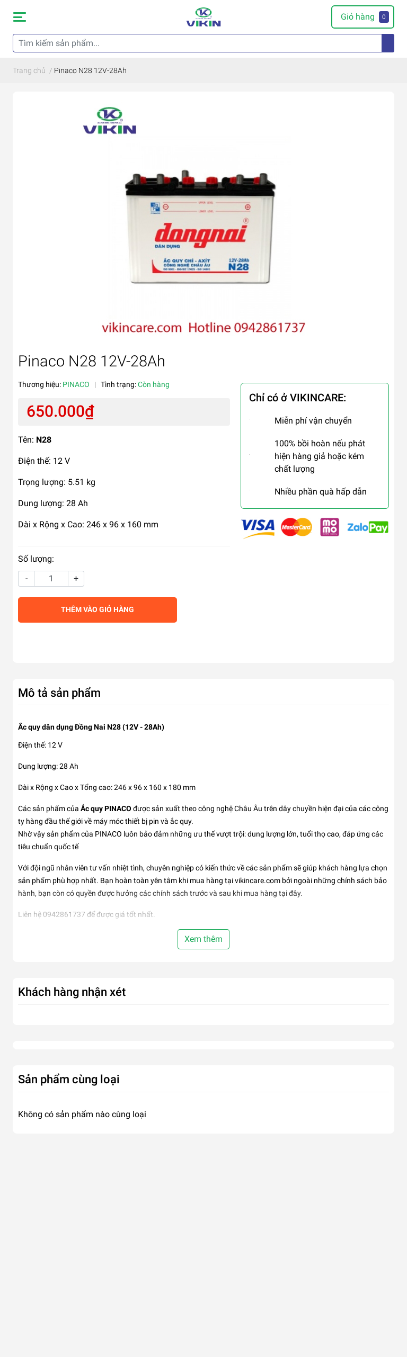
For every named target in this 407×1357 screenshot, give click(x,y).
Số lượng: (36, 559)
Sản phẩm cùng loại (69, 1079)
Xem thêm (203, 939)
